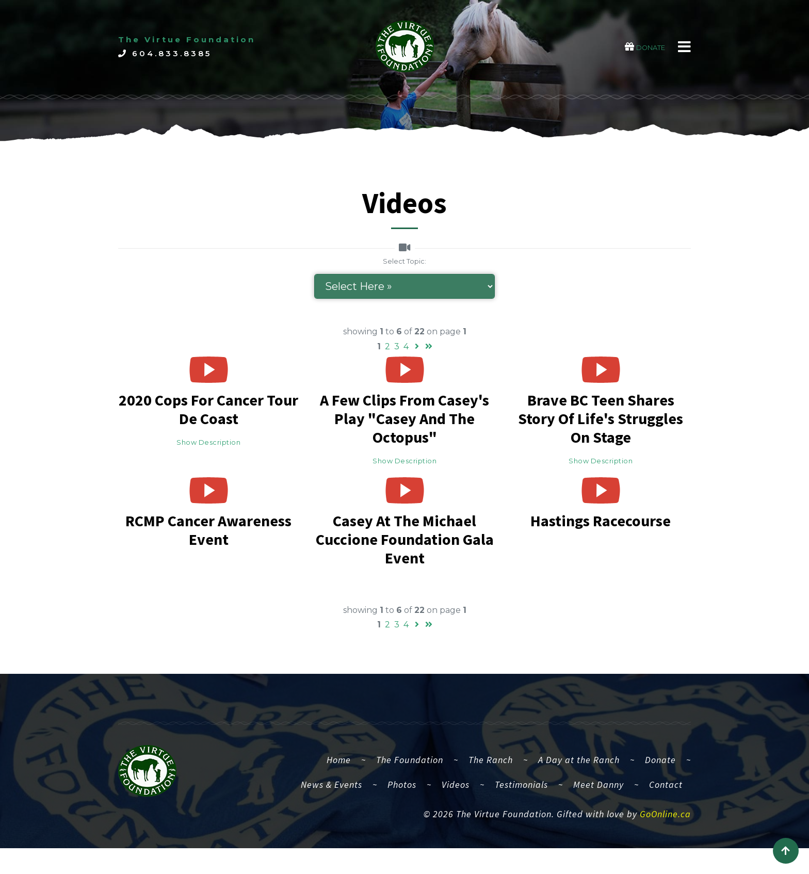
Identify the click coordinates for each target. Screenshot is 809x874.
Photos (401, 814)
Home (343, 788)
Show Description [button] (208, 442)
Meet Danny (598, 814)
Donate (660, 789)
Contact (666, 814)
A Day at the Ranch (579, 789)
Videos (456, 814)
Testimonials (521, 814)
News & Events (331, 814)
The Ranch (490, 789)
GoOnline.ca (665, 843)
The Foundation (409, 789)
